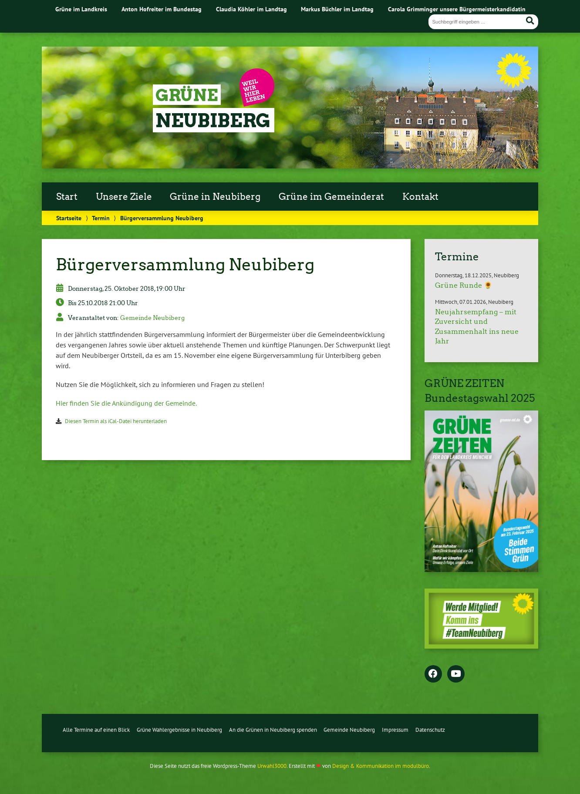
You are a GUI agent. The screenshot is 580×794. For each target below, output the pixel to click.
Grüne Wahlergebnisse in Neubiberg (179, 729)
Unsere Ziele (124, 196)
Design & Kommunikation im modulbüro (380, 766)
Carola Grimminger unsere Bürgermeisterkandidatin (457, 9)
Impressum (395, 729)
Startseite (68, 218)
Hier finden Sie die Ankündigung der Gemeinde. (126, 403)
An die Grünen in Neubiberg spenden (273, 729)
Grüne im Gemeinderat (331, 196)
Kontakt (420, 196)
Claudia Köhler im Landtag (251, 9)
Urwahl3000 (272, 766)
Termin (101, 218)
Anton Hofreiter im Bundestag (161, 9)
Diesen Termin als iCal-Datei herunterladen (116, 421)
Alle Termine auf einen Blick (96, 729)
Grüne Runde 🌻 (463, 285)
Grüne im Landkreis (81, 9)
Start (67, 196)
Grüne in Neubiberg (215, 196)
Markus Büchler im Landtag (337, 9)
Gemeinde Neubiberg (152, 318)
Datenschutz (430, 729)
